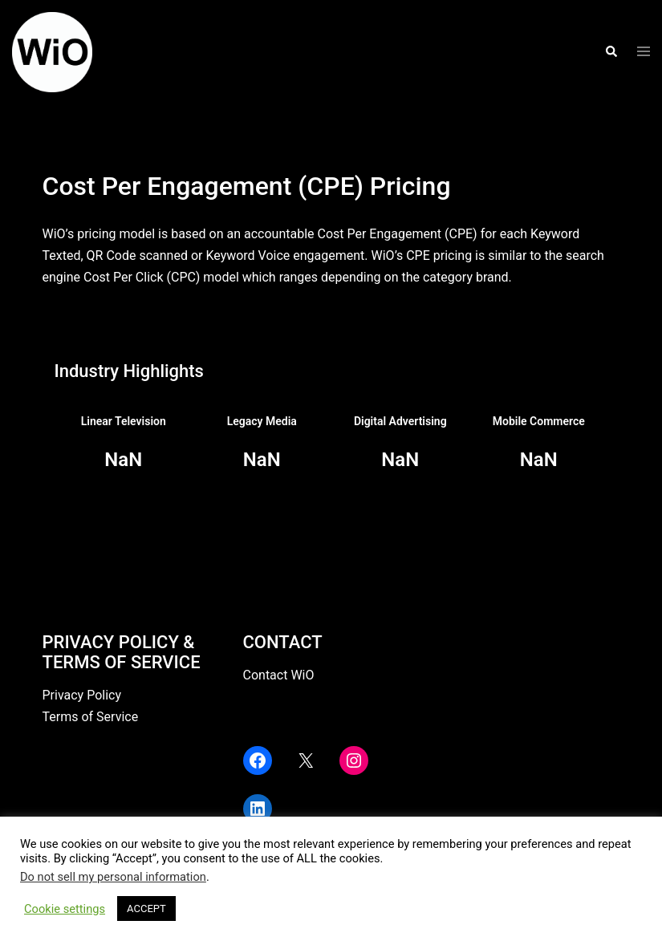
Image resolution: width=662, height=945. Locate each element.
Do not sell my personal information (113, 877)
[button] (610, 52)
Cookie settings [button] (64, 909)
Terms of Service (91, 716)
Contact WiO (279, 675)
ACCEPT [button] (146, 908)
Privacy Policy (82, 695)
